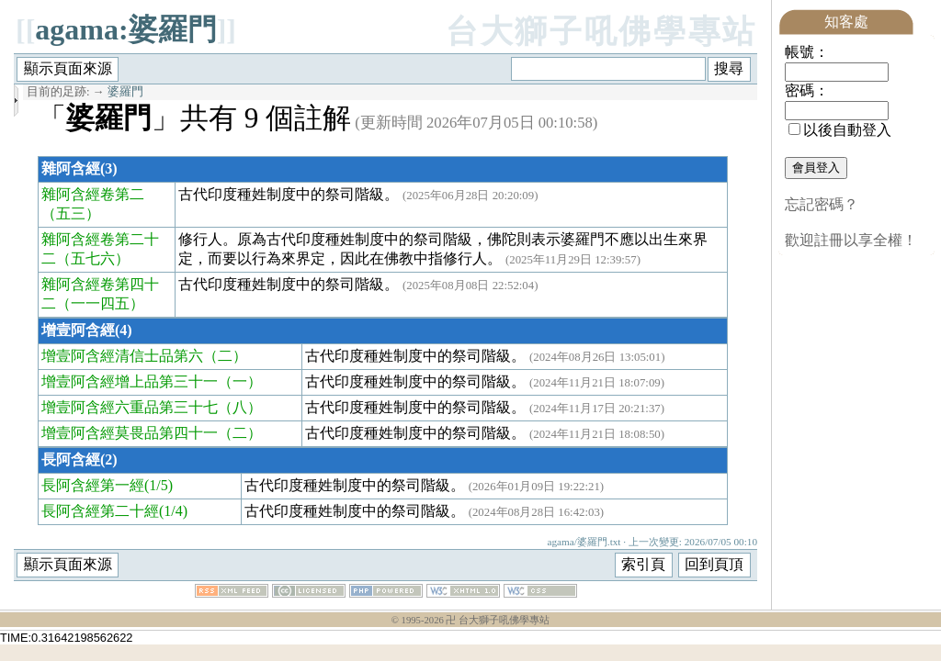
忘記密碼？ (821, 204)
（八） (240, 407)
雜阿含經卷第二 (92, 194)
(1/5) (158, 485)
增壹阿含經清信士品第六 (122, 356)
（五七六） (93, 258)
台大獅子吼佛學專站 (601, 32)
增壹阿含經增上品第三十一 (129, 381)
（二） (225, 356)
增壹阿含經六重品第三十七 (129, 407)
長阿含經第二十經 (100, 511)
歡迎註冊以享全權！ (851, 240)
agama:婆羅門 (125, 29)
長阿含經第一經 (92, 485)
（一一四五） (100, 303)
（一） (240, 381)
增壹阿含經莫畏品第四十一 (129, 433)
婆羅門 (125, 91)
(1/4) (173, 511)
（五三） (70, 213)
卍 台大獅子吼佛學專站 (498, 620)
